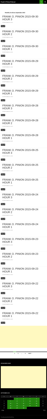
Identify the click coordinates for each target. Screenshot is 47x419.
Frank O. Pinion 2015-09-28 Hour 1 (20, 136)
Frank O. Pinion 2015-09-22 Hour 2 (20, 300)
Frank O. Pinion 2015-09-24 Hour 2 (20, 211)
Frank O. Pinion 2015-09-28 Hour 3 (20, 107)
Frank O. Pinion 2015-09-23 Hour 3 (20, 240)
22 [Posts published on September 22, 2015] (17, 405)
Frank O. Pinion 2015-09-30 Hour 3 (20, 18)
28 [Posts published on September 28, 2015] (10, 408)
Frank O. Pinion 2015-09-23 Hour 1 (20, 270)
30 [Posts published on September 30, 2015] (23, 408)
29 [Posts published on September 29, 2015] (17, 408)
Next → (30, 353)
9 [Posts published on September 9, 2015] (23, 401)
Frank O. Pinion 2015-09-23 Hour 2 (20, 255)
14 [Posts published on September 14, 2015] (10, 403)
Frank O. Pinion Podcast (8, 2)
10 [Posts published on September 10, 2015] (30, 401)
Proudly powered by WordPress (7, 417)
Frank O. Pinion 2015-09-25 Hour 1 (20, 181)
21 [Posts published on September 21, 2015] (10, 405)
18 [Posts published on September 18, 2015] (36, 403)
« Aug (2, 410)
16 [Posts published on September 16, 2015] (23, 403)
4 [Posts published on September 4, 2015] (36, 398)
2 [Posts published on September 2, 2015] (23, 398)
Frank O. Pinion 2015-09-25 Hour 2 (20, 166)
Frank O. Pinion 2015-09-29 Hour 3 (20, 62)
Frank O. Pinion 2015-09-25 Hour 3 (20, 151)
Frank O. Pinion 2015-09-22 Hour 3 (20, 285)
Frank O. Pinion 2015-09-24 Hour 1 (20, 225)
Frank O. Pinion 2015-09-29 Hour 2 (20, 77)
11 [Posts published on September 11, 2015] (36, 401)
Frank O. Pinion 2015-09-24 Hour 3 (20, 196)
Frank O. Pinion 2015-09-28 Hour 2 (20, 122)
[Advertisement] (23, 337)
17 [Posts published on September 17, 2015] (30, 403)
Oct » (44, 410)
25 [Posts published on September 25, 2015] (36, 405)
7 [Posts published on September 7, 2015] (10, 401)
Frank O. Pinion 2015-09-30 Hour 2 (20, 33)
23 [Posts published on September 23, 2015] (23, 405)
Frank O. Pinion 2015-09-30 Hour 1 (20, 47)
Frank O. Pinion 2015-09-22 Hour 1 (20, 314)
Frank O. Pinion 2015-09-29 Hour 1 (20, 92)
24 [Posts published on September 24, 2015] (30, 405)
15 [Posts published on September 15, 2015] (17, 403)
